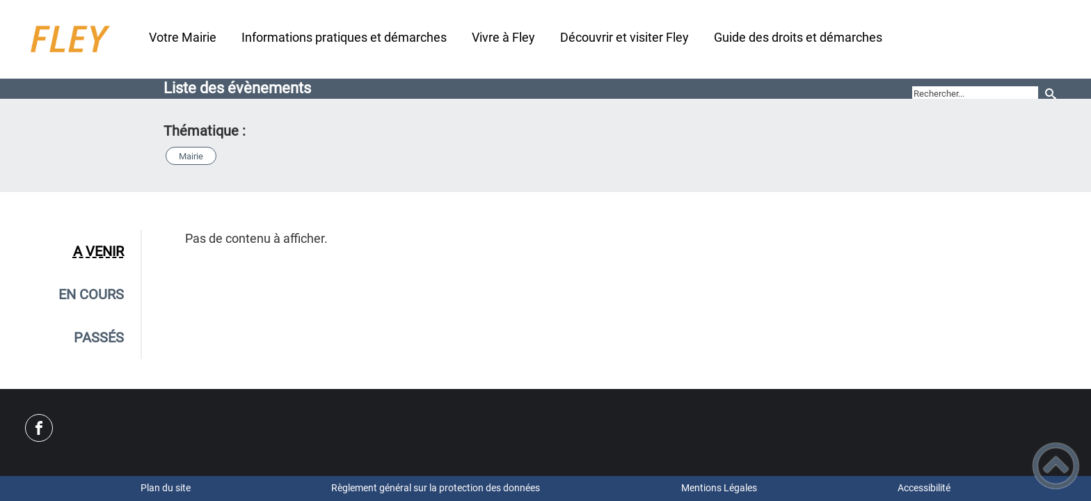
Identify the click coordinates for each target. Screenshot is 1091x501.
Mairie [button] (191, 156)
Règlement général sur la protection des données (435, 487)
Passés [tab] (99, 337)
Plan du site (166, 487)
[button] (1055, 465)
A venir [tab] (98, 251)
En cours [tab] (91, 294)
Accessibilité (924, 487)
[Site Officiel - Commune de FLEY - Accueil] (68, 39)
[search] (975, 94)
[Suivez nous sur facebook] (39, 428)
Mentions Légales (719, 487)
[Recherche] (1051, 93)
